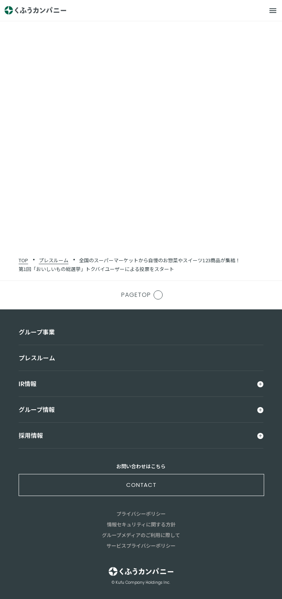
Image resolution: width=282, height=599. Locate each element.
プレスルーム (53, 260)
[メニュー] (272, 10)
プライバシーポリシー (141, 513)
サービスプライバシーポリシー (141, 545)
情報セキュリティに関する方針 (141, 524)
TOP (23, 260)
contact (141, 485)
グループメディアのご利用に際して (141, 534)
